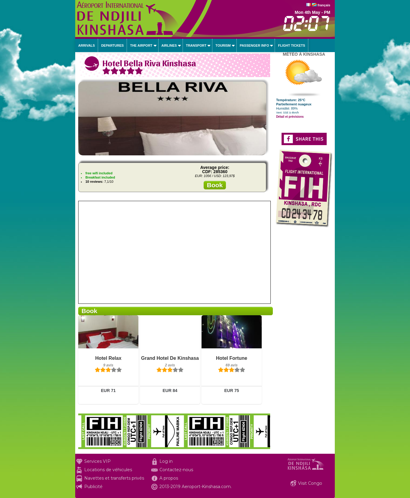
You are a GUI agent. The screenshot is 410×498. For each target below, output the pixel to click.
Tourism (223, 45)
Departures (112, 45)
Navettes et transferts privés (114, 478)
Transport (196, 45)
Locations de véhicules (108, 469)
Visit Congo (310, 483)
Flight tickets (291, 45)
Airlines (169, 45)
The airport (141, 45)
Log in (166, 461)
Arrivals (86, 45)
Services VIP (97, 461)
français (324, 5)
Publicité (93, 486)
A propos (168, 478)
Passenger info (254, 45)
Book (215, 185)
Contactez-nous (176, 469)
